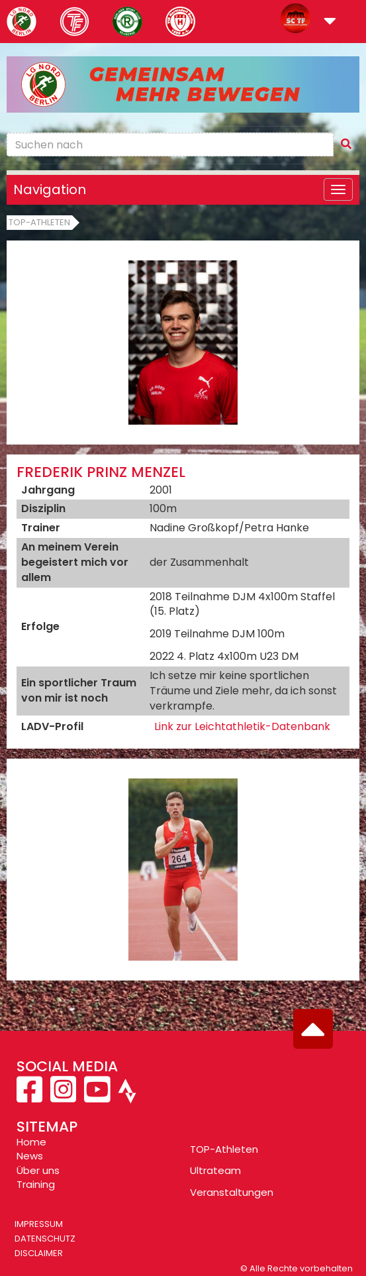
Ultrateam (215, 1170)
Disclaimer (39, 1253)
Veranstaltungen (231, 1192)
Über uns (38, 1170)
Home (31, 1142)
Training (36, 1184)
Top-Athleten (39, 222)
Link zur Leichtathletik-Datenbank (242, 726)
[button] (330, 22)
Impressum (39, 1224)
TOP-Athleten (224, 1149)
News (30, 1156)
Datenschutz (45, 1238)
